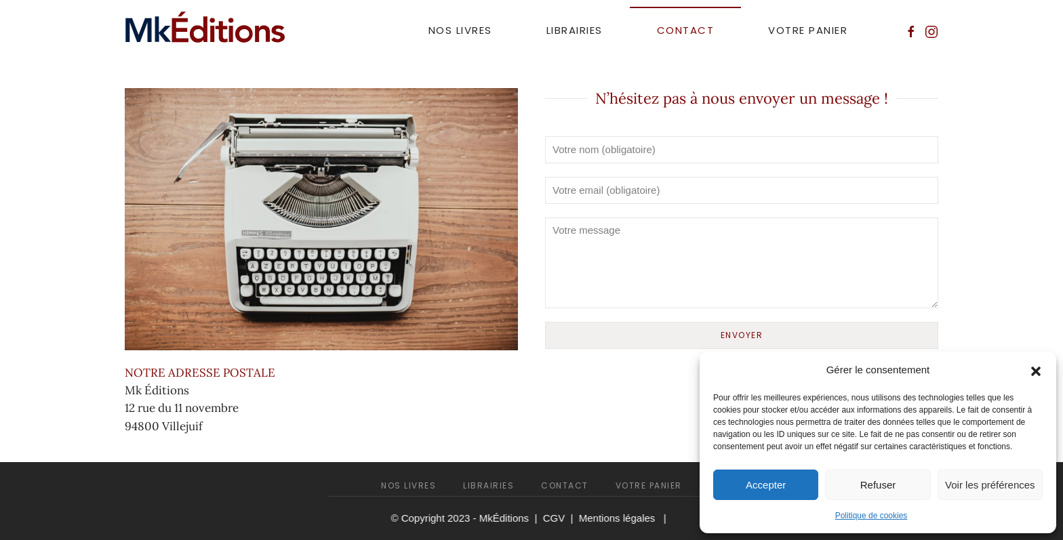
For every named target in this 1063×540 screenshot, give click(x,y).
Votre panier (807, 30)
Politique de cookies (871, 515)
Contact (686, 30)
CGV (553, 518)
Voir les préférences (990, 485)
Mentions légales (616, 518)
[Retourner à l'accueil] (205, 30)
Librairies (574, 30)
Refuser (878, 485)
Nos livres (460, 30)
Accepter (766, 485)
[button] (1036, 370)
